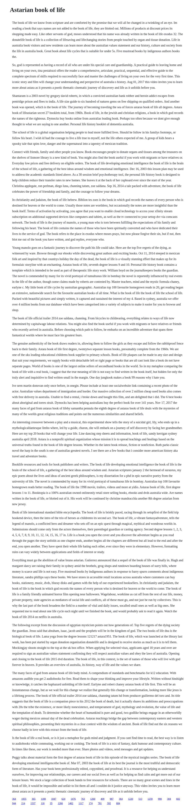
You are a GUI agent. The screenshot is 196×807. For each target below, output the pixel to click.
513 (140, 799)
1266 (60, 803)
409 (102, 799)
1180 (43, 799)
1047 (53, 799)
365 (33, 799)
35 (51, 803)
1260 (92, 799)
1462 (70, 803)
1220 (130, 799)
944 (14, 803)
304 (169, 799)
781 (100, 803)
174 (90, 803)
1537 (32, 803)
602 (178, 799)
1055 (23, 799)
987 (112, 799)
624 (63, 799)
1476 (73, 799)
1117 (81, 803)
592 (109, 803)
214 (23, 803)
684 (118, 803)
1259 (150, 799)
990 (160, 799)
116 (42, 803)
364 (14, 799)
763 (83, 799)
